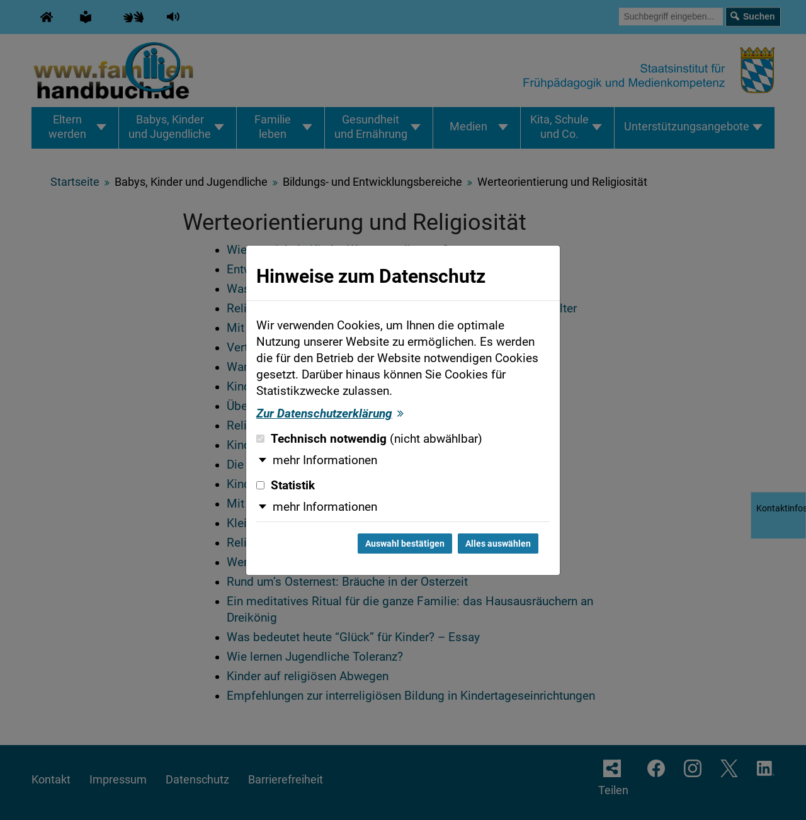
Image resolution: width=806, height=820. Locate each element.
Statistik (285, 486)
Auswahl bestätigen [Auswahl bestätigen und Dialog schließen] (405, 543)
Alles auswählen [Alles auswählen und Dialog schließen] (498, 543)
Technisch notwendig (369, 439)
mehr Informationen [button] (325, 460)
